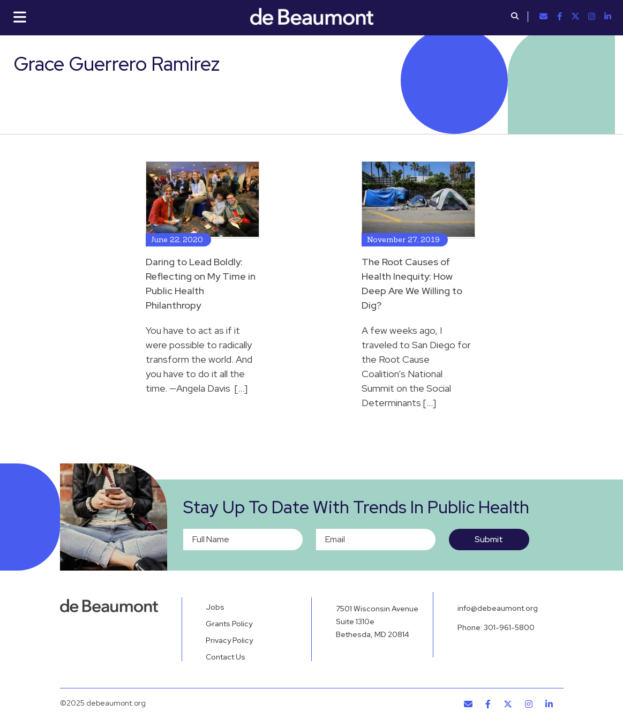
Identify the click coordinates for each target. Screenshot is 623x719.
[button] (514, 17)
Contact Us (225, 657)
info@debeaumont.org (497, 608)
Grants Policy (229, 623)
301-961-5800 (509, 627)
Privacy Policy (229, 640)
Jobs (215, 607)
